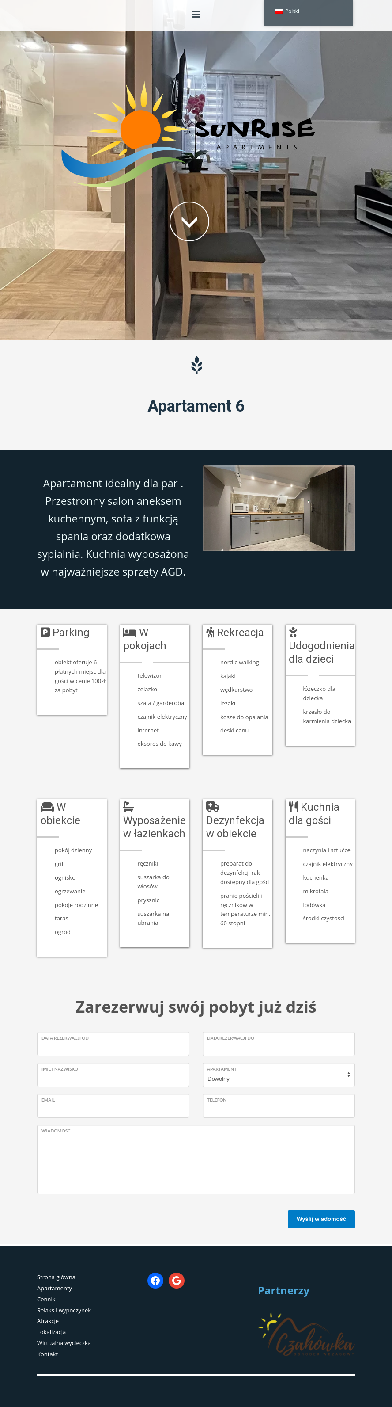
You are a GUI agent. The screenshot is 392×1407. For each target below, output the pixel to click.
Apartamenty (54, 1288)
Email (48, 1099)
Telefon (216, 1099)
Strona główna (56, 1277)
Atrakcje (48, 1321)
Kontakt (47, 1354)
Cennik (46, 1299)
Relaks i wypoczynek (64, 1310)
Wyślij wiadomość (321, 1219)
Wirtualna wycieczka (64, 1343)
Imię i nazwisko (59, 1068)
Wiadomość (56, 1130)
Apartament (222, 1068)
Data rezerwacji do (230, 1038)
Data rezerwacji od (65, 1038)
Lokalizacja (51, 1332)
